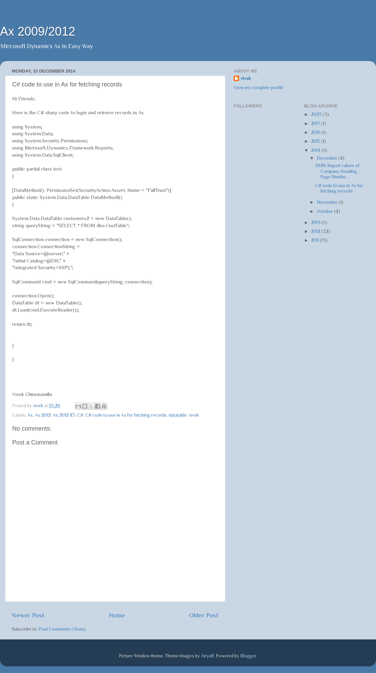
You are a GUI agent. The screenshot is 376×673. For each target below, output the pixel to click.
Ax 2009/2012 (37, 31)
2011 (315, 240)
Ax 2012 (43, 415)
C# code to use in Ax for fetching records (126, 415)
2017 (316, 123)
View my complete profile (259, 87)
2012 (316, 231)
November (328, 202)
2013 (316, 222)
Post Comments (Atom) (62, 629)
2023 (317, 114)
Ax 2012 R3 (64, 415)
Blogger (248, 655)
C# (80, 415)
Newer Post (28, 615)
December (327, 158)
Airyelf (207, 655)
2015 (316, 141)
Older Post (203, 615)
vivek (194, 415)
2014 (316, 150)
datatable (178, 415)
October (325, 211)
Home (117, 615)
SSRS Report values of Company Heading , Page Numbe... (337, 171)
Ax (30, 415)
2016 (316, 132)
